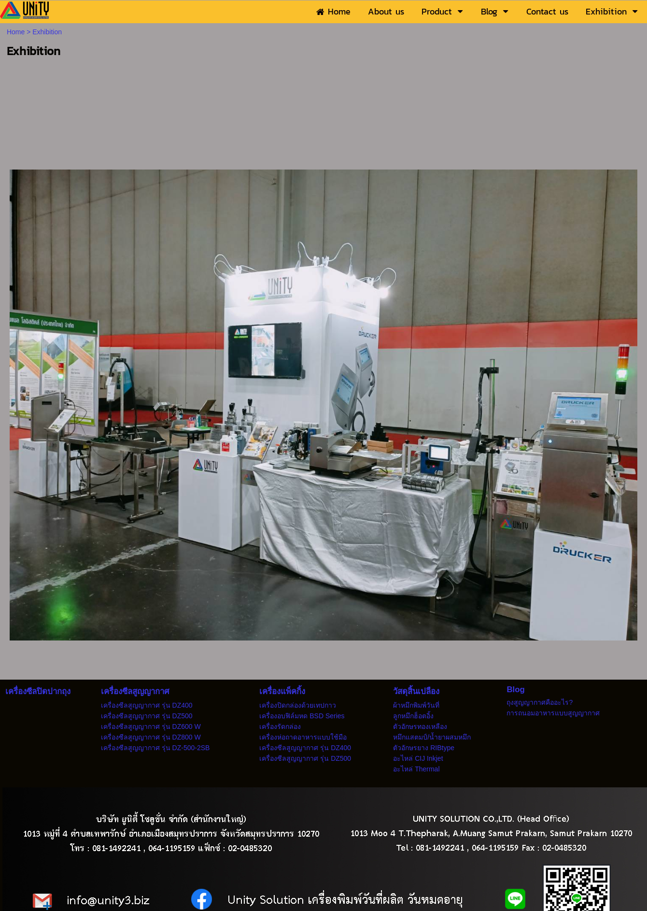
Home (16, 32)
